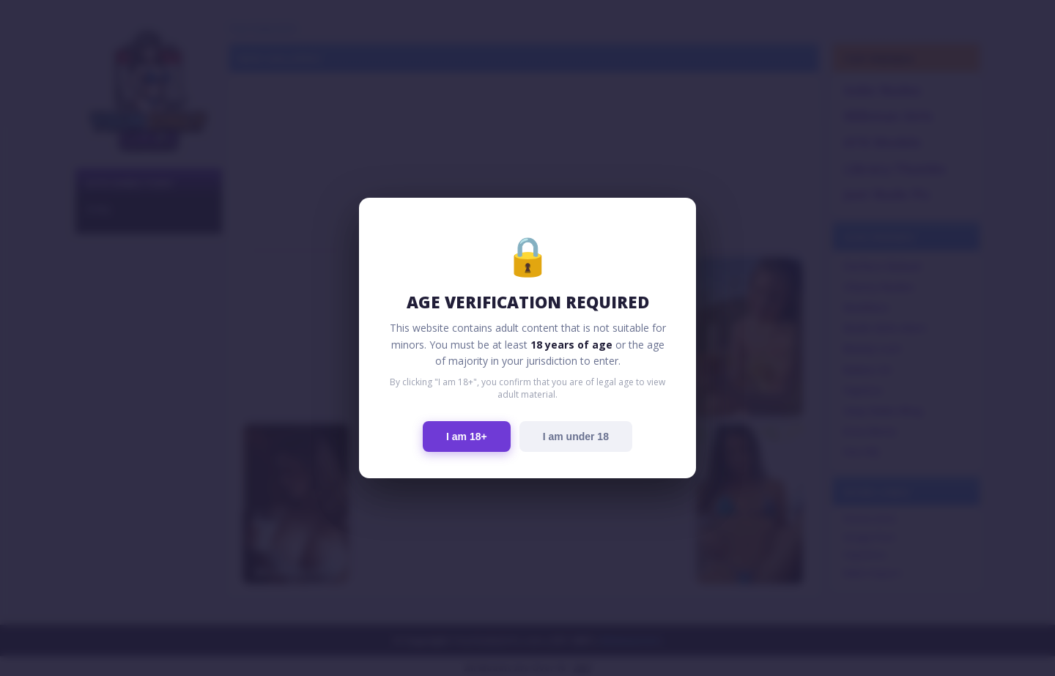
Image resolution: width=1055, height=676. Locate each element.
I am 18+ (466, 436)
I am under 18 (576, 436)
